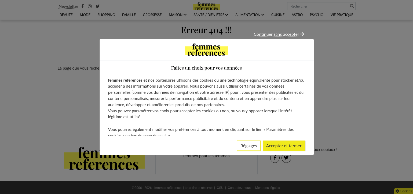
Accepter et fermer (284, 145)
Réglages (248, 145)
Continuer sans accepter (279, 34)
